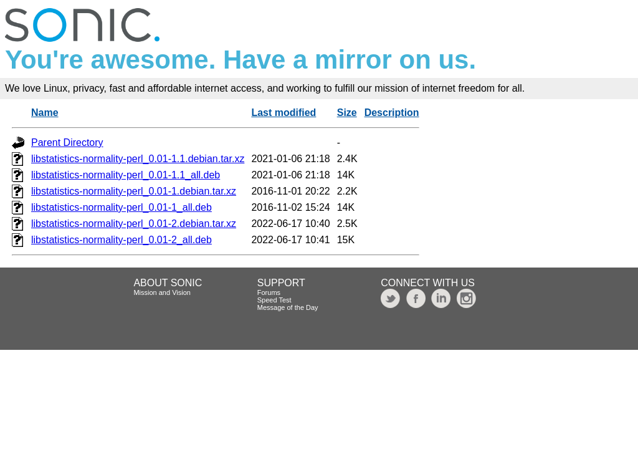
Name (45, 112)
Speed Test (274, 300)
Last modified (283, 112)
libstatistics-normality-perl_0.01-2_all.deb (121, 239)
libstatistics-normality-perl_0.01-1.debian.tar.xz (133, 191)
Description (391, 112)
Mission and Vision (162, 292)
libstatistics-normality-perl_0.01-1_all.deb (121, 207)
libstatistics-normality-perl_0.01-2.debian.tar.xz (133, 223)
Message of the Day (287, 307)
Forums (268, 292)
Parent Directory (67, 142)
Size (347, 112)
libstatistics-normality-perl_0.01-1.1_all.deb (125, 175)
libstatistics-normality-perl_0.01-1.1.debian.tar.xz (137, 158)
